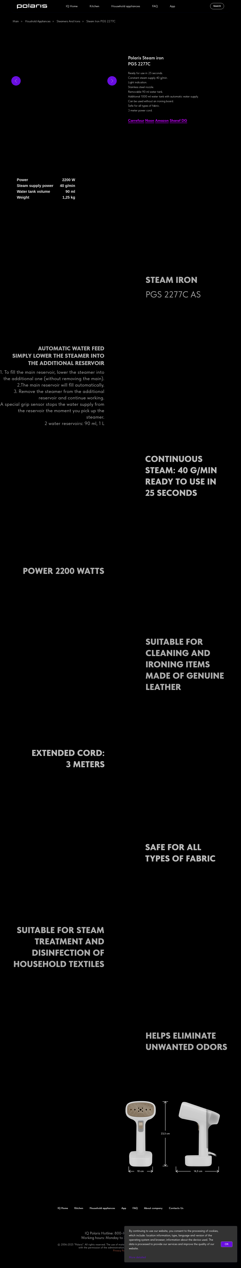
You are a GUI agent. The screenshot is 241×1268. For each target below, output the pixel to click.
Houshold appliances (37, 21)
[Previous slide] (16, 81)
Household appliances (125, 6)
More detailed (137, 1257)
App (172, 6)
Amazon (162, 120)
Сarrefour (136, 120)
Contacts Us (176, 1208)
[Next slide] (112, 81)
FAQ (155, 6)
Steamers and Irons (68, 21)
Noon (149, 120)
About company (153, 1208)
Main (16, 21)
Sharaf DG (178, 120)
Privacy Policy (120, 1250)
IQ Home (72, 6)
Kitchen (94, 6)
